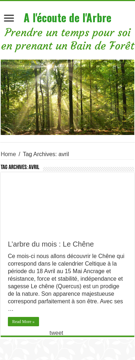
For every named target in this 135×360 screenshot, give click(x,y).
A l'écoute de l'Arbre (67, 17)
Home (8, 154)
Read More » (23, 321)
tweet (56, 333)
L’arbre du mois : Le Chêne (51, 244)
